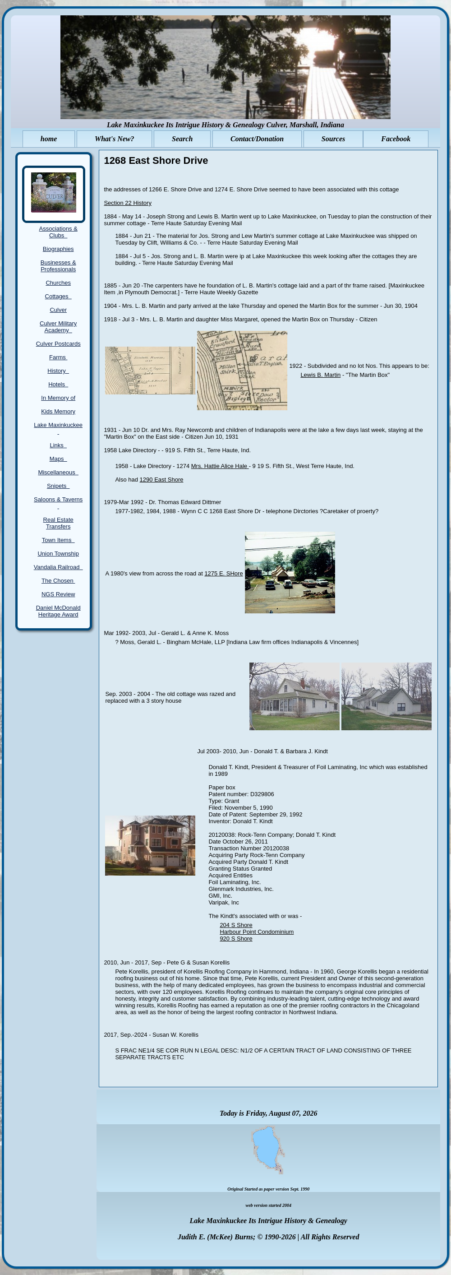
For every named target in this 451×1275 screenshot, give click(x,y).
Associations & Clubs (58, 232)
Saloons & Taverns (58, 503)
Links (58, 445)
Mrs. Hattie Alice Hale (220, 466)
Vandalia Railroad (58, 567)
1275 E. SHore (223, 573)
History (58, 370)
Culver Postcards (58, 343)
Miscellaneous (58, 472)
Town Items (58, 540)
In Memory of (58, 397)
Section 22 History (128, 202)
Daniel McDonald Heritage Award (58, 611)
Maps (58, 458)
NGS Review (58, 594)
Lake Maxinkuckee (58, 428)
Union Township (58, 553)
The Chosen (58, 580)
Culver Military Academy (58, 327)
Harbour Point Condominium (257, 931)
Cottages (58, 296)
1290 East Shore (162, 479)
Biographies (58, 249)
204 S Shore (236, 925)
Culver (58, 309)
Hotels (58, 384)
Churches (58, 282)
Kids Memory (58, 411)
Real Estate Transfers (58, 523)
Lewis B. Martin (320, 374)
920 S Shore (236, 938)
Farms (58, 357)
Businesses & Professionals (58, 266)
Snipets (58, 485)
